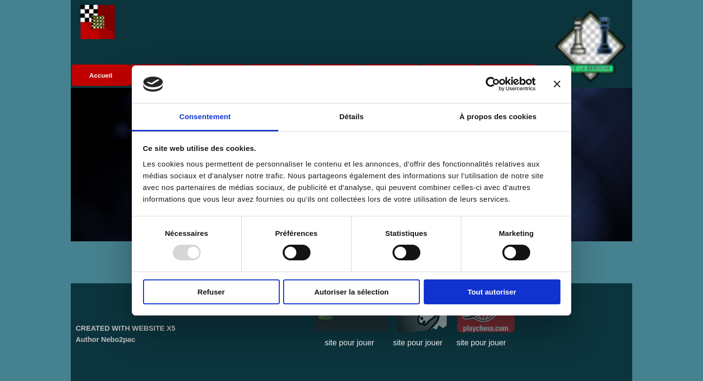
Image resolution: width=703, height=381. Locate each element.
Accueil (100, 75)
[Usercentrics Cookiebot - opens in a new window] (493, 84)
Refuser (211, 292)
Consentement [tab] (204, 116)
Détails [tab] (351, 116)
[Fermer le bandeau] (557, 84)
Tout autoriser (492, 292)
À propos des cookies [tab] (498, 116)
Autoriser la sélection (351, 292)
